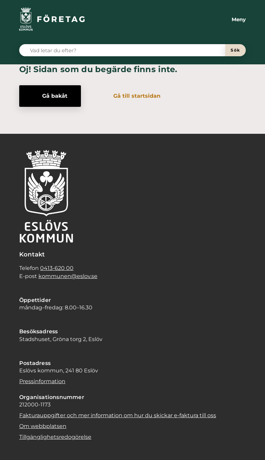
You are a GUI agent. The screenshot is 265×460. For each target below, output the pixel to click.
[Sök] (235, 50)
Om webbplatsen (42, 426)
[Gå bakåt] (50, 96)
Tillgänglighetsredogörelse (55, 437)
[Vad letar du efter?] (126, 50)
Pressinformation (42, 381)
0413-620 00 (56, 268)
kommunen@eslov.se (67, 276)
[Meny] (233, 19)
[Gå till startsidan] (132, 96)
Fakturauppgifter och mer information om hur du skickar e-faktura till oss (117, 415)
